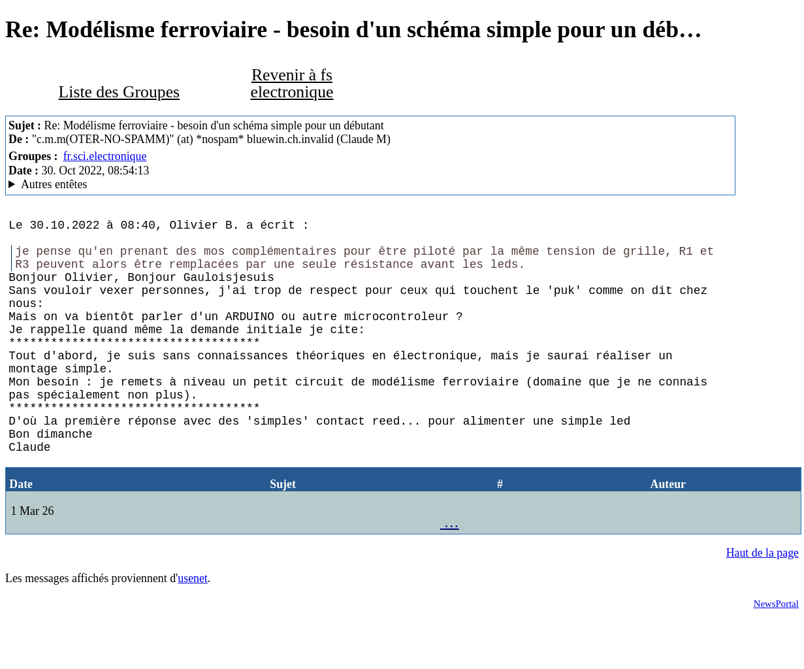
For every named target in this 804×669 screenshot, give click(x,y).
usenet (193, 627)
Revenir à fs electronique (291, 83)
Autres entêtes (54, 184)
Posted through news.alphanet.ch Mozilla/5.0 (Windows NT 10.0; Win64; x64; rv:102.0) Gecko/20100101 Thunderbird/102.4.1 (370, 184)
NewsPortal (776, 653)
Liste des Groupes (119, 91)
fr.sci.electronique (105, 156)
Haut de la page (762, 602)
